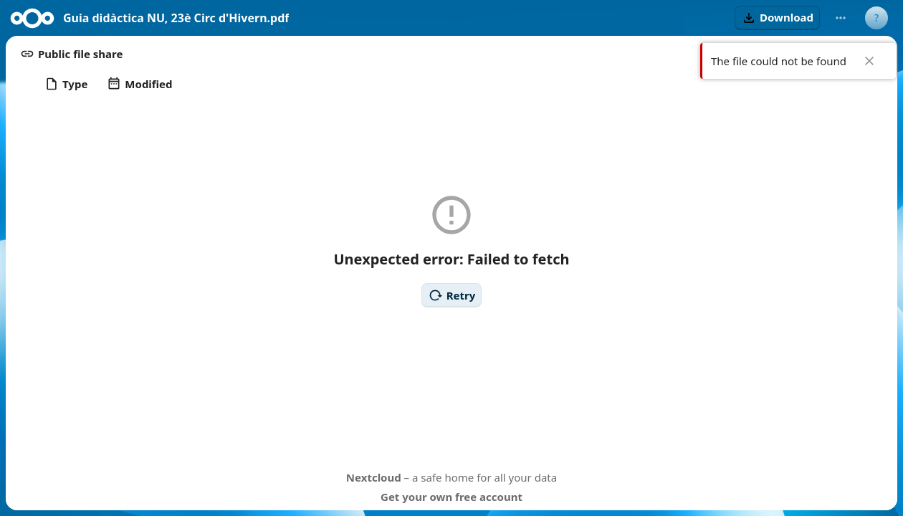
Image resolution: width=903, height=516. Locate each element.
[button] (777, 18)
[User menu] (876, 18)
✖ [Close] (869, 61)
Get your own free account (451, 496)
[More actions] (841, 18)
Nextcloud (373, 477)
